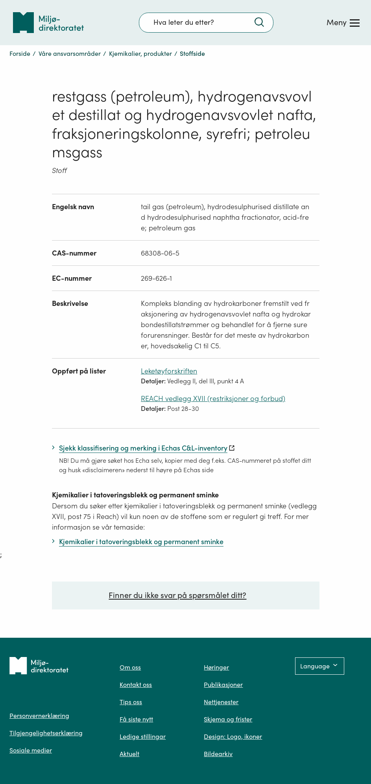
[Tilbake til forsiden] (48, 22)
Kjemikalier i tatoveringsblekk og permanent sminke (135, 494)
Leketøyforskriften (169, 370)
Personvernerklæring (39, 716)
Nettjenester (221, 702)
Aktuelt (129, 754)
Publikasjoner (223, 684)
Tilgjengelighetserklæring (46, 733)
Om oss (130, 667)
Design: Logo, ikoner (233, 736)
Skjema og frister (228, 719)
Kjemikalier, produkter (140, 53)
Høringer (216, 667)
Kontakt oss (136, 684)
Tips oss (131, 702)
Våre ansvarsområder (70, 53)
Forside (19, 53)
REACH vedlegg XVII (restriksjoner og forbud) (213, 398)
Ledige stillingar (143, 736)
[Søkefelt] (206, 22)
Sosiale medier (30, 750)
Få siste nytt (136, 719)
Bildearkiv (218, 754)
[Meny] (343, 22)
